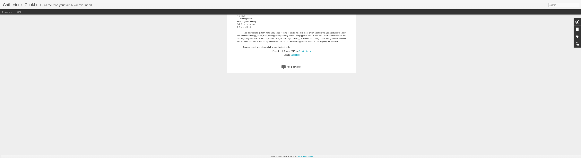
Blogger (299, 156)
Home (18, 12)
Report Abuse (308, 156)
